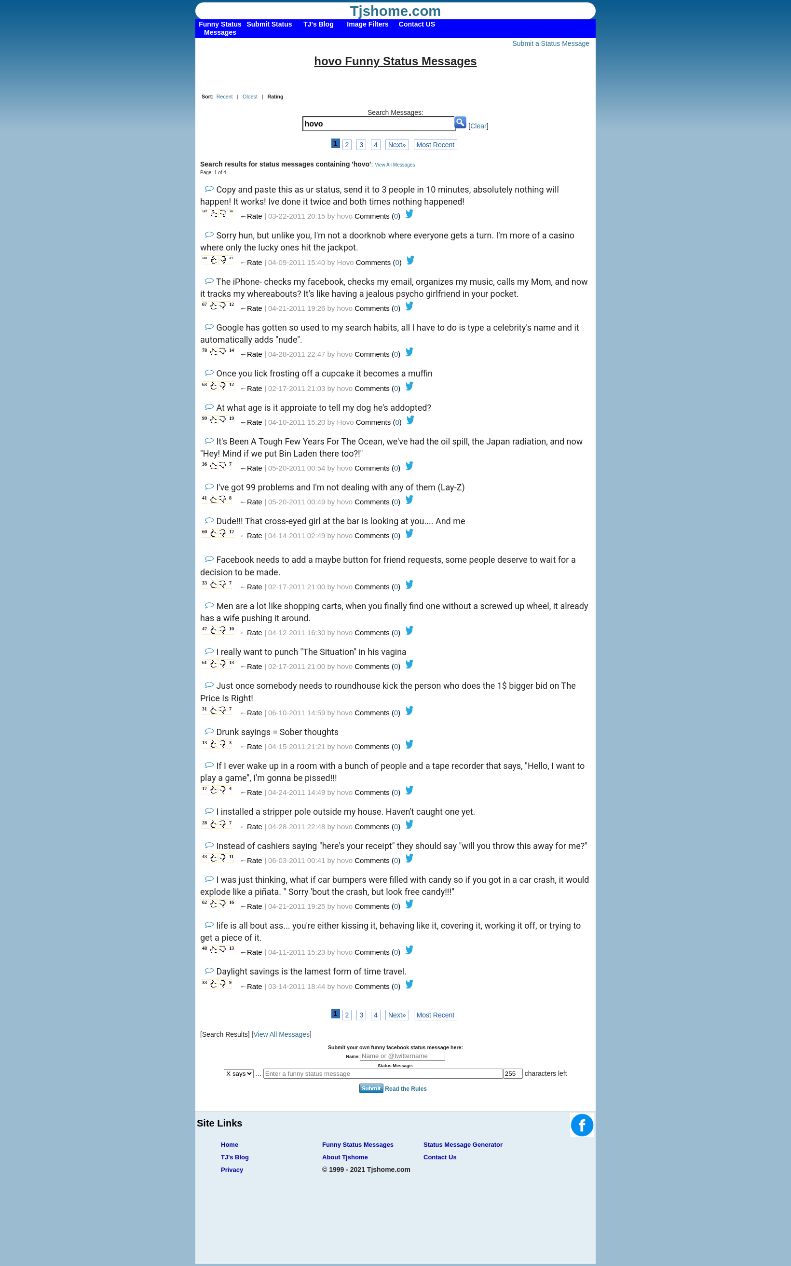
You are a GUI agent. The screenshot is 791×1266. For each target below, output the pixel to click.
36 (204, 464)
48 (204, 948)
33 (204, 582)
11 (231, 856)
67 (204, 304)
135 (204, 258)
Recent (225, 96)
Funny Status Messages (358, 1144)
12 (231, 304)
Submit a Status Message (550, 43)
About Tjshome (345, 1157)
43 (204, 856)
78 (204, 350)
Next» (397, 145)
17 (204, 788)
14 (231, 350)
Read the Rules (406, 1088)
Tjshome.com (395, 11)
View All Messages (395, 164)
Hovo (345, 262)
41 (204, 498)
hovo (345, 216)
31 (204, 708)
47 (204, 628)
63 (204, 384)
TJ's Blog (235, 1157)
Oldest (250, 96)
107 (204, 211)
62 (204, 902)
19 (231, 211)
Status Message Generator (463, 1144)
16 (231, 902)
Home (229, 1144)
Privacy (232, 1169)
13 (231, 662)
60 (204, 531)
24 (231, 258)
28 (204, 822)
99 (204, 418)
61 (204, 662)
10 (231, 628)
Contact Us (440, 1157)
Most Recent (436, 145)
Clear (478, 126)
